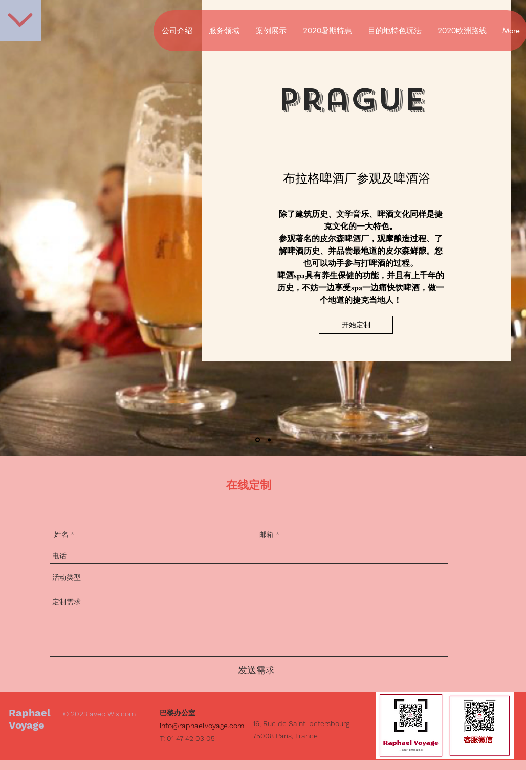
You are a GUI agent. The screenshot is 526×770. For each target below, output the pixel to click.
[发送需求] (256, 670)
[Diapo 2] (269, 439)
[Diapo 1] (257, 440)
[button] (356, 325)
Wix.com (121, 714)
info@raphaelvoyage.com (202, 725)
